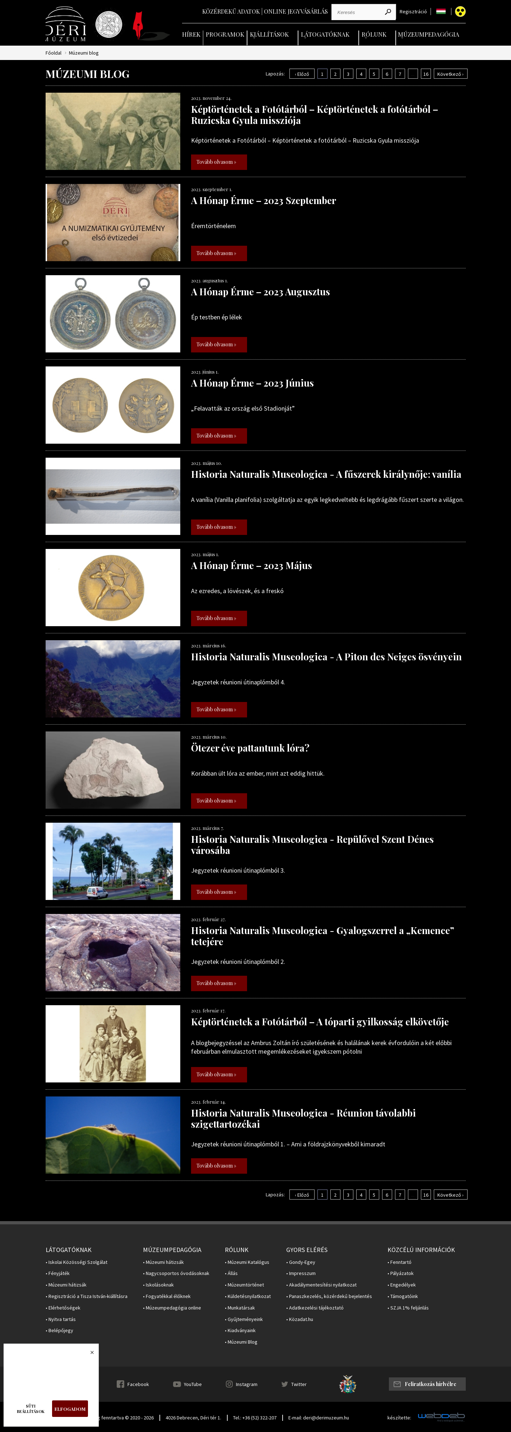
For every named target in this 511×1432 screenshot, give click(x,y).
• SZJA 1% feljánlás (408, 1308)
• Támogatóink (402, 1296)
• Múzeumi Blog (241, 1342)
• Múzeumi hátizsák (66, 1285)
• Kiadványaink (240, 1330)
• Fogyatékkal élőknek (167, 1296)
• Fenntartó (399, 1262)
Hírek (191, 34)
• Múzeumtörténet (244, 1285)
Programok (225, 34)
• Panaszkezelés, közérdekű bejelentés (329, 1296)
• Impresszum (301, 1273)
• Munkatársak (240, 1308)
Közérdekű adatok (231, 11)
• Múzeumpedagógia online (172, 1308)
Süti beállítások (31, 1408)
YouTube (193, 1384)
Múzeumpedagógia (428, 34)
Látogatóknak (325, 34)
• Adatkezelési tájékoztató (315, 1308)
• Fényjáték (58, 1273)
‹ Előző (302, 74)
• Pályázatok (400, 1273)
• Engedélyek (401, 1285)
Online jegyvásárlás (296, 11)
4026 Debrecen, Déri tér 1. (193, 1417)
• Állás (231, 1273)
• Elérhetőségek (63, 1308)
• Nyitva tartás (61, 1319)
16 (425, 74)
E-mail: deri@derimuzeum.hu (318, 1417)
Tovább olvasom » (216, 161)
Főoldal (53, 53)
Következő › (450, 74)
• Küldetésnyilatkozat (248, 1296)
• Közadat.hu (299, 1319)
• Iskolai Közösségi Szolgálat (76, 1262)
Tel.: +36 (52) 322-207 (255, 1417)
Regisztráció (413, 12)
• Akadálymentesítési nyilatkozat (321, 1285)
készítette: (399, 1418)
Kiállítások (269, 34)
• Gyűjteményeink (244, 1319)
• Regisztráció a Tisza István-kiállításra (86, 1296)
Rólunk (374, 34)
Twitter (299, 1384)
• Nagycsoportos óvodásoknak (176, 1273)
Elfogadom (70, 1409)
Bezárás (88, 1354)
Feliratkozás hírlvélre (430, 1384)
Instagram (246, 1384)
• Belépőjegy (59, 1330)
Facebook (138, 1384)
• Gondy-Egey (300, 1262)
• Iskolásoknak (158, 1285)
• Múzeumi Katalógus (247, 1262)
